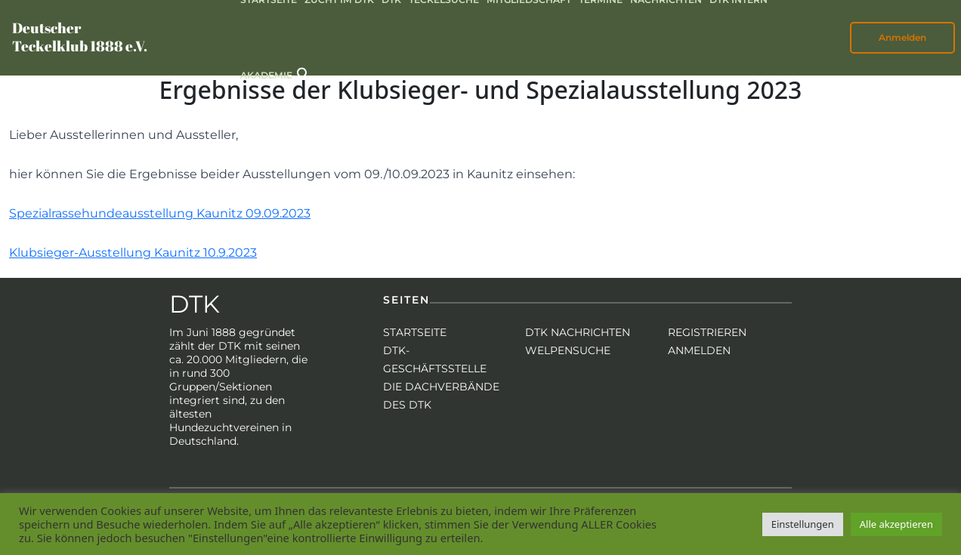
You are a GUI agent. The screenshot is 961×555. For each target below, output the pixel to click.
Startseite (415, 332)
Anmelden (902, 37)
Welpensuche (567, 350)
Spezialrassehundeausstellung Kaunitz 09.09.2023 (160, 213)
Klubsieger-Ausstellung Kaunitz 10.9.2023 (133, 252)
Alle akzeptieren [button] (896, 524)
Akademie (266, 75)
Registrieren (707, 332)
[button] (303, 73)
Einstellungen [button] (802, 524)
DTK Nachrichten (577, 332)
